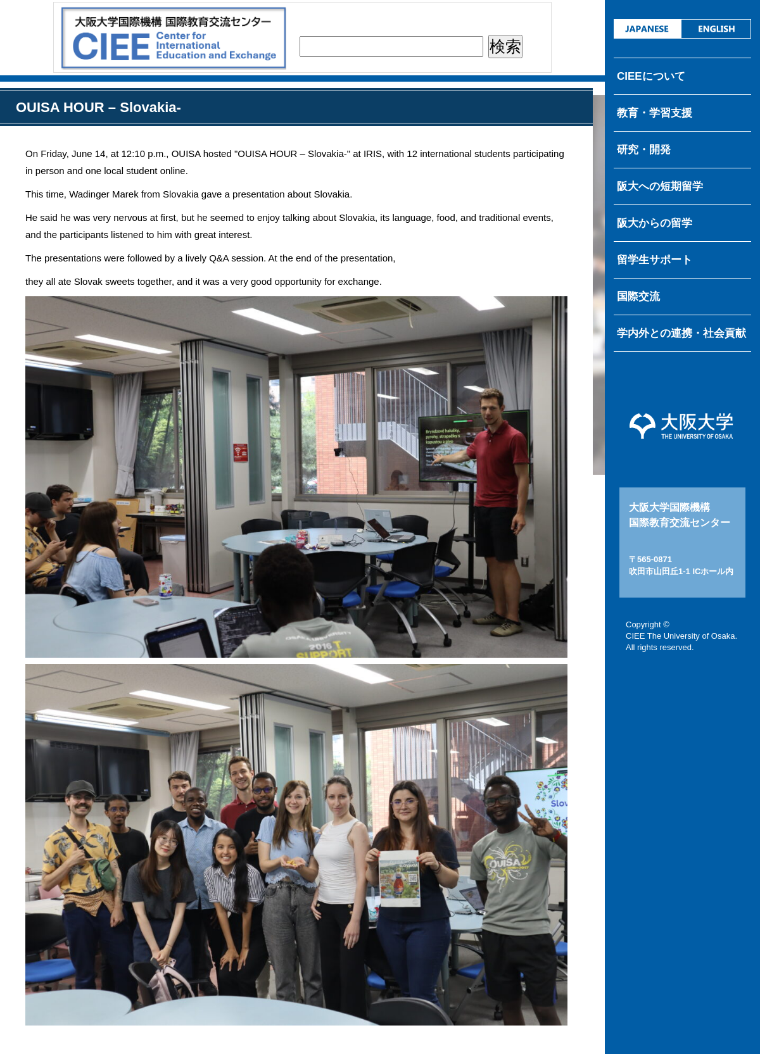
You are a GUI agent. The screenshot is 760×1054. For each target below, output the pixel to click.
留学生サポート (654, 260)
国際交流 (638, 297)
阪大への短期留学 (660, 186)
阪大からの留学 (654, 223)
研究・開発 (644, 150)
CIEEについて (651, 76)
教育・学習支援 (654, 113)
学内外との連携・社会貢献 (681, 333)
